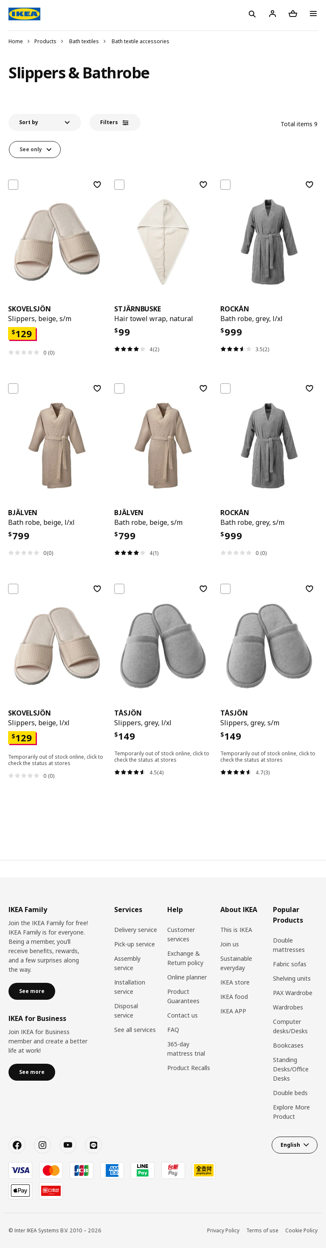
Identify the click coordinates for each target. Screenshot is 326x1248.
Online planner (187, 977)
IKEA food (234, 997)
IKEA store (235, 982)
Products (45, 41)
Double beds (290, 1093)
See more (32, 991)
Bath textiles (84, 41)
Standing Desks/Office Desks (291, 1069)
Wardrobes (288, 1007)
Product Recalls (188, 1068)
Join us (229, 944)
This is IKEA (236, 930)
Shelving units (292, 978)
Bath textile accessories (140, 41)
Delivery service (135, 930)
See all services (135, 1030)
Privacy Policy (223, 1230)
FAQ (173, 1030)
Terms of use (262, 1230)
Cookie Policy (301, 1230)
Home (15, 41)
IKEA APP (233, 1011)
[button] (44, 122)
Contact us (182, 1015)
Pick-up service (134, 944)
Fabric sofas (289, 964)
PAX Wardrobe (292, 993)
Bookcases (288, 1045)
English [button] (290, 1144)
